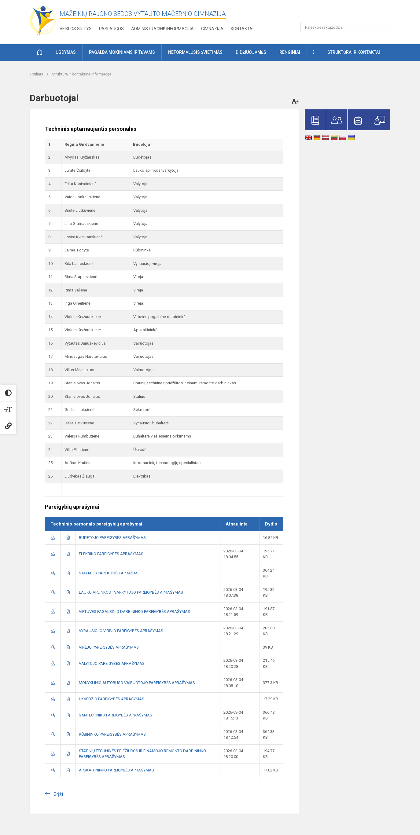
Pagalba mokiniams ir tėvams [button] (122, 52)
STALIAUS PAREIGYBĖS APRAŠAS (108, 573)
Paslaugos (111, 28)
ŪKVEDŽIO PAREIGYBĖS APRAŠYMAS (111, 699)
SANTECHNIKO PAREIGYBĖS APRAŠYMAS (115, 715)
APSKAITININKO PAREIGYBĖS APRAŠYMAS (116, 770)
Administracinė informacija (162, 28)
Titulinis (37, 74)
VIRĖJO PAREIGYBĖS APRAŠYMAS (109, 647)
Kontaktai (242, 28)
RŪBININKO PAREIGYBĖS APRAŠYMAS (112, 734)
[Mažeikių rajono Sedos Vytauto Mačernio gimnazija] (43, 21)
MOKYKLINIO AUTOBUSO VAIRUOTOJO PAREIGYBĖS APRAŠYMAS (137, 682)
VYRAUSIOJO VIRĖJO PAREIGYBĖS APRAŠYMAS (121, 630)
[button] (348, 12)
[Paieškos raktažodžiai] (345, 27)
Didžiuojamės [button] (251, 52)
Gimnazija (212, 28)
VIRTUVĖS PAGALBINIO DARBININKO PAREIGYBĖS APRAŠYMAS (134, 611)
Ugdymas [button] (66, 52)
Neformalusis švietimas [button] (195, 52)
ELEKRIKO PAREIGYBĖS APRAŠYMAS (111, 553)
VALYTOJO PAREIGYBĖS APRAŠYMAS (112, 663)
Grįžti (58, 794)
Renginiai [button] (289, 52)
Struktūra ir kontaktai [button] (353, 52)
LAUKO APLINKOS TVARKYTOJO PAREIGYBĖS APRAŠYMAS (131, 592)
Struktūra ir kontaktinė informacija (81, 74)
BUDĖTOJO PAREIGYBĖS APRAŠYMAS (112, 537)
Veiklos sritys (76, 28)
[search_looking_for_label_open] (383, 27)
